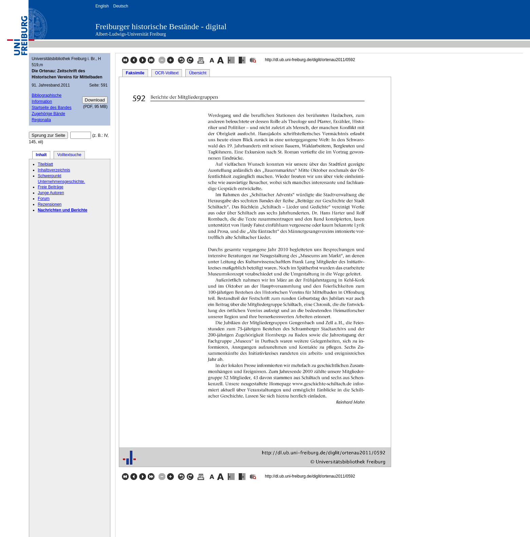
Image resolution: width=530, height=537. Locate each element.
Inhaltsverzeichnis (54, 170)
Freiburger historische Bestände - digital (160, 26)
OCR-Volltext (166, 73)
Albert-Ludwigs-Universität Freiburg (130, 34)
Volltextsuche (69, 154)
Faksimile (135, 73)
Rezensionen (49, 204)
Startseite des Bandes (51, 107)
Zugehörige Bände (48, 113)
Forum (44, 198)
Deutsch (120, 6)
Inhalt (41, 154)
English (102, 6)
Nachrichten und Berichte (62, 210)
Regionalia (41, 119)
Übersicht (197, 73)
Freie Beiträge (50, 187)
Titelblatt (45, 164)
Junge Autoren (51, 192)
